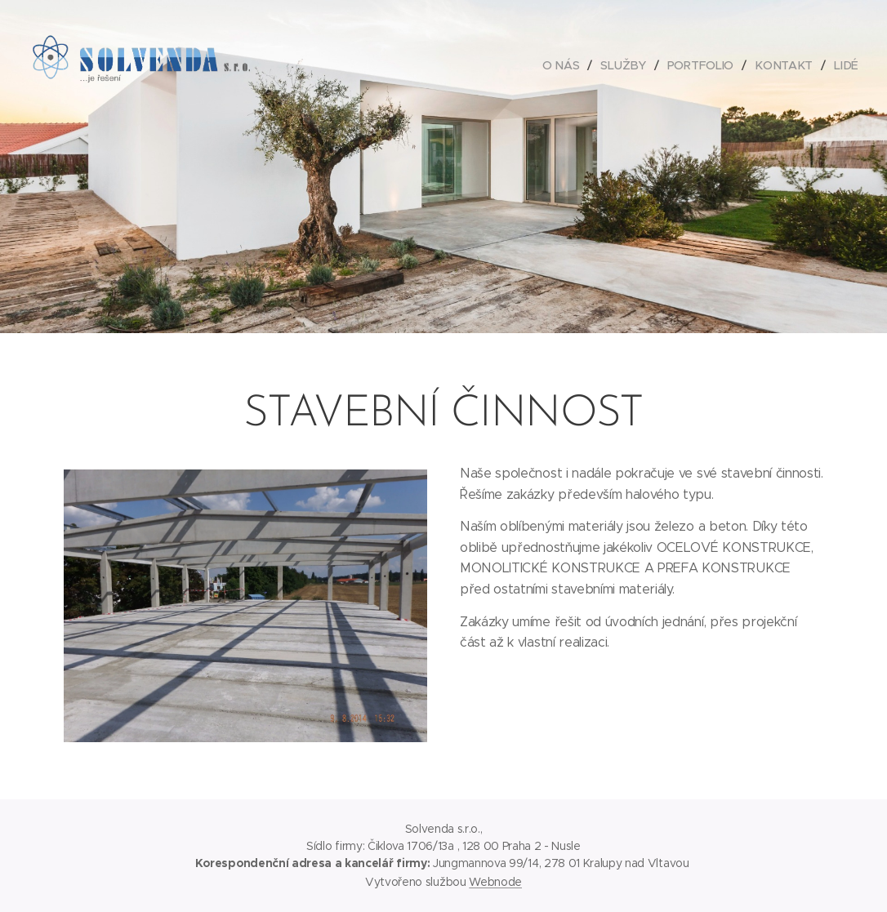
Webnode (495, 881)
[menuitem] (565, 65)
